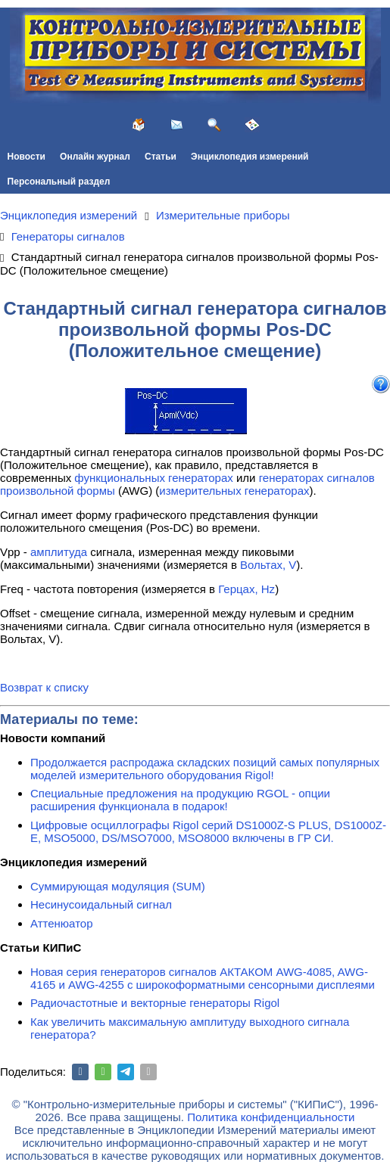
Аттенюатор (61, 923)
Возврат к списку (44, 687)
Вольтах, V (268, 564)
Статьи (160, 156)
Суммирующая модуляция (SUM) (117, 886)
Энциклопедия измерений (249, 156)
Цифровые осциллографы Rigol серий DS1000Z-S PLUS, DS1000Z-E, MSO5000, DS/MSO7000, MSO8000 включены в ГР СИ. (208, 831)
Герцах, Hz (246, 589)
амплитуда (58, 551)
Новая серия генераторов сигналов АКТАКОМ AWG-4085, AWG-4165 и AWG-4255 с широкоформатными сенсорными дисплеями (202, 978)
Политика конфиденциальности (270, 1117)
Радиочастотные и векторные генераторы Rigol (154, 1002)
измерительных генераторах (234, 490)
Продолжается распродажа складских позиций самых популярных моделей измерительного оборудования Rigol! (204, 768)
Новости (26, 156)
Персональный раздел (59, 181)
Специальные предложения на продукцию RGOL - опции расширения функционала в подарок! (180, 799)
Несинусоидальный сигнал (101, 904)
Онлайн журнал (95, 156)
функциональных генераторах (153, 477)
